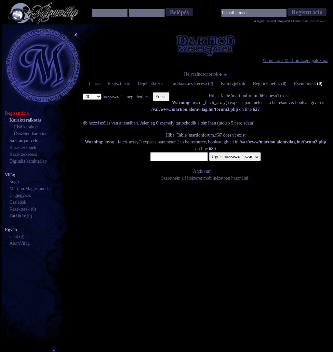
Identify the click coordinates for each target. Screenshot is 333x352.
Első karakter (26, 127)
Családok (17, 202)
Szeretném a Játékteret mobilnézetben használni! (205, 178)
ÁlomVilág (19, 243)
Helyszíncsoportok (201, 74)
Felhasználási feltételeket (309, 21)
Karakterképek (22, 147)
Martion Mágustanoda (29, 188)
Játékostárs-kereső (191, 83)
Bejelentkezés (150, 83)
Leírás (94, 83)
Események (308, 83)
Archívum (202, 171)
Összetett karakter (30, 133)
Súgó (14, 181)
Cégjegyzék (20, 195)
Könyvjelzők (233, 83)
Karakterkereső (23, 154)
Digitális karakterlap (28, 161)
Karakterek (19, 209)
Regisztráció (119, 83)
